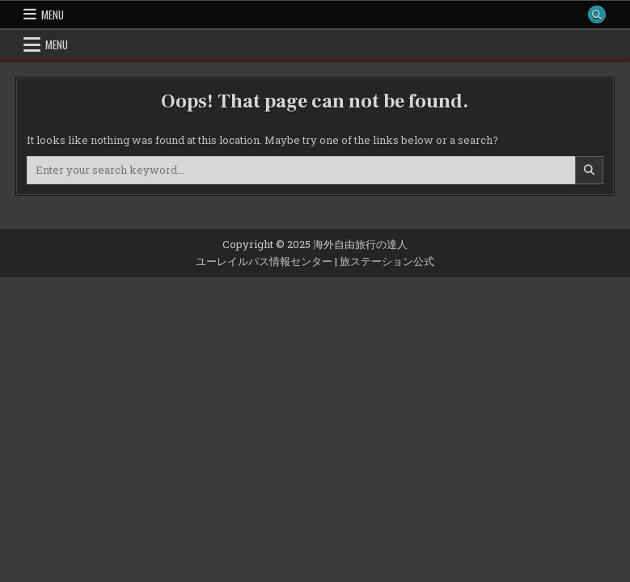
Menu (52, 14)
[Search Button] (597, 14)
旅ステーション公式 (387, 261)
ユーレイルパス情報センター (264, 261)
